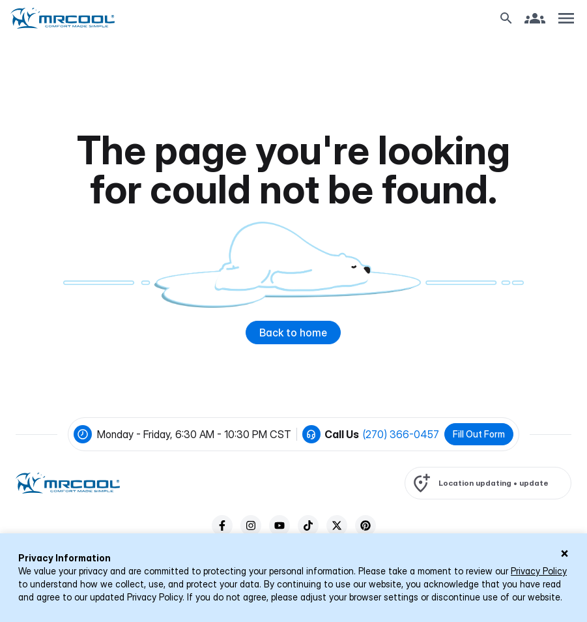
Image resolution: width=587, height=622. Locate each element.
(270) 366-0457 (401, 434)
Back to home (293, 332)
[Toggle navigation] (566, 18)
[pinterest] (365, 525)
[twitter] (336, 525)
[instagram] (250, 525)
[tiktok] (308, 525)
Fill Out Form (479, 433)
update (534, 483)
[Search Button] (506, 18)
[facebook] (222, 525)
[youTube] (279, 525)
